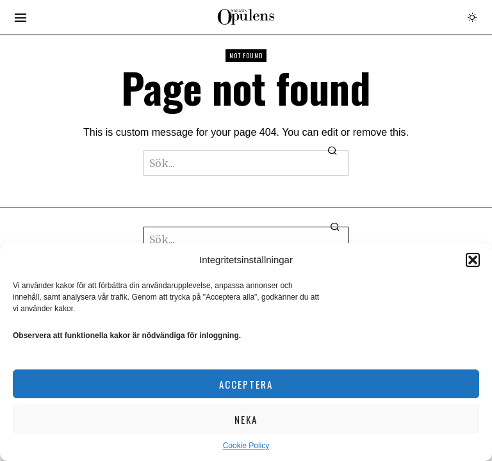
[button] (472, 260)
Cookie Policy (246, 445)
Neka (246, 419)
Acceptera (246, 384)
